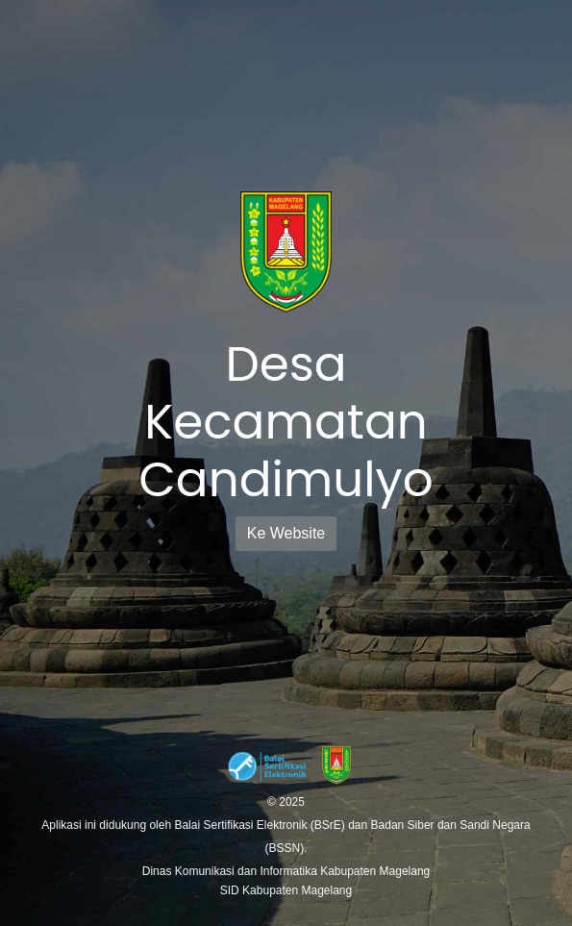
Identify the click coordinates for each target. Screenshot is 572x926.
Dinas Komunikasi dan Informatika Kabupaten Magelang (286, 871)
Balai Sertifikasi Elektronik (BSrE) (261, 825)
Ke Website (286, 533)
